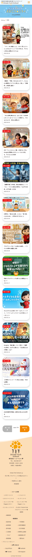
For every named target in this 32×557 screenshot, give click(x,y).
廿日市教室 (22, 528)
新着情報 (8, 538)
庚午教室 (8, 528)
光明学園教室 (22, 525)
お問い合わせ (15, 545)
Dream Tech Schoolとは (16, 473)
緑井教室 (8, 525)
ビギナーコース (8, 495)
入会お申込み (8, 548)
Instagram (22, 551)
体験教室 (8, 515)
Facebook (22, 548)
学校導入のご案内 (16, 481)
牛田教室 (22, 522)
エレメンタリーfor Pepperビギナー (8, 503)
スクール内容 (15, 491)
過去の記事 (24, 429)
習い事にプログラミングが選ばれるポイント (16, 477)
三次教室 (8, 531)
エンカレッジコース (8, 507)
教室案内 (15, 518)
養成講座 (16, 484)
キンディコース (22, 498)
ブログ (8, 535)
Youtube (9, 551)
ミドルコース (22, 495)
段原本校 (8, 522)
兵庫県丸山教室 (22, 531)
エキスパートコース (8, 498)
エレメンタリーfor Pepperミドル (22, 503)
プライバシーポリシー (9, 541)
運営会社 (22, 538)
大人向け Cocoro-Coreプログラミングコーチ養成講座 (21, 510)
